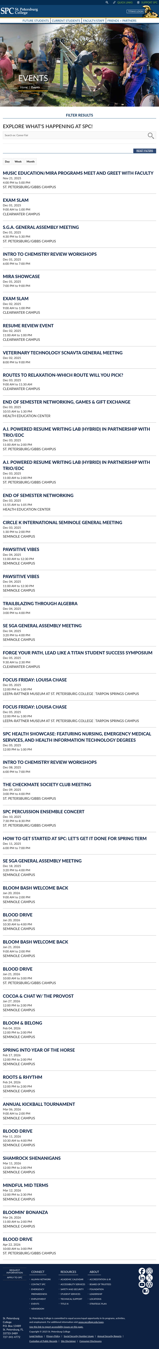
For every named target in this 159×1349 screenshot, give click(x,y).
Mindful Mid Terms (25, 1185)
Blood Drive (18, 914)
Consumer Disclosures (91, 1341)
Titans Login (135, 11)
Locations (95, 1299)
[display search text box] (107, 2)
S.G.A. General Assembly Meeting (41, 227)
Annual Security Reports (109, 1336)
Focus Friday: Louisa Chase (35, 679)
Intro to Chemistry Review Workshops (50, 254)
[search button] (150, 135)
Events (35, 1303)
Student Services (70, 1294)
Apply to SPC (14, 1277)
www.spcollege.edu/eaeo (91, 1322)
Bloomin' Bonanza (25, 1212)
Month (31, 161)
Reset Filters (144, 150)
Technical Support (71, 1299)
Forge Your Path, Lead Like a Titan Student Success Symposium (78, 652)
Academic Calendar (71, 1279)
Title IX (64, 1303)
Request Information (14, 1271)
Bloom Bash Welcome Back (35, 887)
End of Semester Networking (38, 495)
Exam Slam (16, 200)
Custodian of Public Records (43, 1341)
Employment (38, 1299)
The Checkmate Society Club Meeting (47, 784)
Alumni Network (41, 1279)
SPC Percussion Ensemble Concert (43, 811)
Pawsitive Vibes (21, 549)
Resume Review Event (28, 325)
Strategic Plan (98, 1303)
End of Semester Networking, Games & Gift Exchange (66, 402)
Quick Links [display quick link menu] (123, 2)
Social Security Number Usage (79, 1336)
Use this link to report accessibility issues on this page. (56, 1326)
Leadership (96, 1294)
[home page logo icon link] (21, 11)
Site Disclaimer (68, 1341)
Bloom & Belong (22, 1023)
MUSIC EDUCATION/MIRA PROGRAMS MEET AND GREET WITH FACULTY (78, 173)
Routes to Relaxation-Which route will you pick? (63, 375)
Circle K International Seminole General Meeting (62, 522)
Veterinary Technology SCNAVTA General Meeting (62, 352)
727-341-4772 (11, 1337)
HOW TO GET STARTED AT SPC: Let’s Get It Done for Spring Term (75, 838)
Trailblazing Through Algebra (40, 603)
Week (18, 161)
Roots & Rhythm (22, 1077)
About (94, 1271)
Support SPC (146, 2)
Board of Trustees (100, 1284)
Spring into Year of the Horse (39, 1050)
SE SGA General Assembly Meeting (42, 625)
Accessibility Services (72, 1284)
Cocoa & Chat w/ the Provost (38, 996)
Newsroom (37, 1308)
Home (24, 87)
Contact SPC (38, 1284)
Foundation (97, 1289)
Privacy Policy (53, 1336)
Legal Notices (36, 1336)
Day (7, 161)
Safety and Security (71, 1289)
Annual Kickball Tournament (39, 1104)
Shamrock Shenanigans (32, 1158)
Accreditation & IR (100, 1279)
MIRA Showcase (21, 276)
